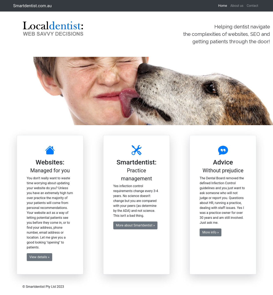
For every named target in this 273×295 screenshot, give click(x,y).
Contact (252, 6)
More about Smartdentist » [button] (135, 225)
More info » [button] (210, 232)
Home (223, 5)
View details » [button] (39, 257)
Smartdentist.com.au (32, 5)
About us (236, 6)
